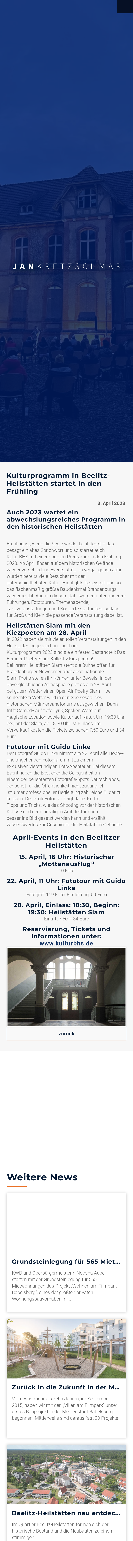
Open (125, 6)
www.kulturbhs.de (66, 943)
